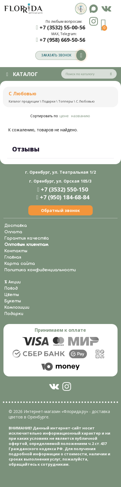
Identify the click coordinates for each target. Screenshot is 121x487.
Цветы (11, 295)
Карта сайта (19, 263)
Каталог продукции (24, 101)
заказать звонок (63, 55)
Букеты (12, 301)
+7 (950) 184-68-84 (64, 197)
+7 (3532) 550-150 (64, 189)
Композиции (16, 307)
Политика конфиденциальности (40, 270)
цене (64, 115)
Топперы (65, 101)
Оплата (13, 232)
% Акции (12, 282)
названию (80, 115)
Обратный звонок (60, 210)
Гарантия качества (26, 238)
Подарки (48, 101)
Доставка (15, 225)
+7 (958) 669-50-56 (62, 39)
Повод (11, 288)
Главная (12, 257)
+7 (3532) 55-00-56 (62, 27)
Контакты (15, 251)
